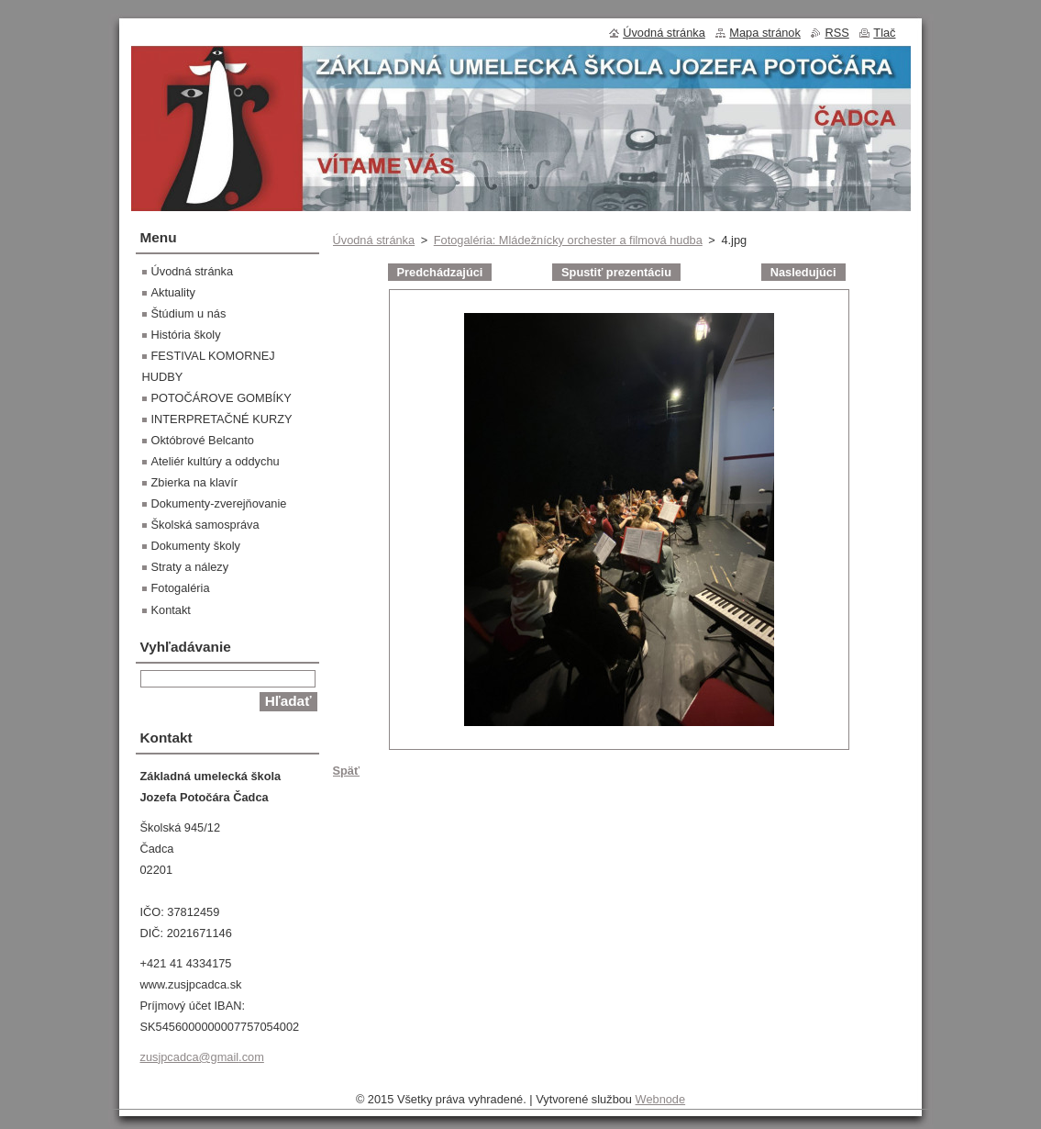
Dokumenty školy (195, 546)
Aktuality (173, 292)
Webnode (661, 1099)
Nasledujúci (803, 272)
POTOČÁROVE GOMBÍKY (221, 398)
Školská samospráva (205, 524)
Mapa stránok (765, 32)
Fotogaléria (180, 588)
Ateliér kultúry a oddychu (215, 461)
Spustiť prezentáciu (616, 272)
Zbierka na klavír (194, 482)
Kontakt (171, 610)
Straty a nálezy (190, 567)
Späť (346, 770)
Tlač (884, 32)
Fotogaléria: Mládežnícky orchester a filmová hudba (568, 240)
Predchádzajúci (440, 272)
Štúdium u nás (189, 313)
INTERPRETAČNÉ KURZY (222, 419)
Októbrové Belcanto (202, 440)
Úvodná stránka (374, 240)
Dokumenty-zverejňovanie (219, 503)
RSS (836, 32)
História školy (186, 334)
